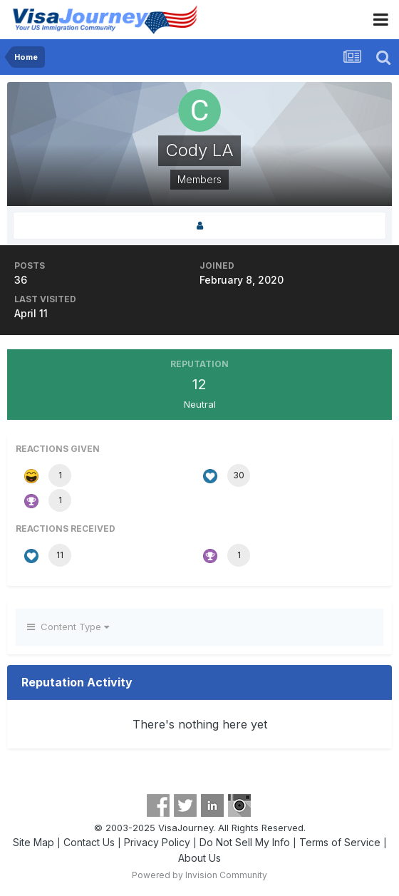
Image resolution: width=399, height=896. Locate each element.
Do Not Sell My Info (245, 842)
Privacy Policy (157, 842)
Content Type (68, 626)
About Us (199, 858)
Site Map (33, 842)
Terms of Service (339, 842)
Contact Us (89, 842)
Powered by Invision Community (199, 875)
